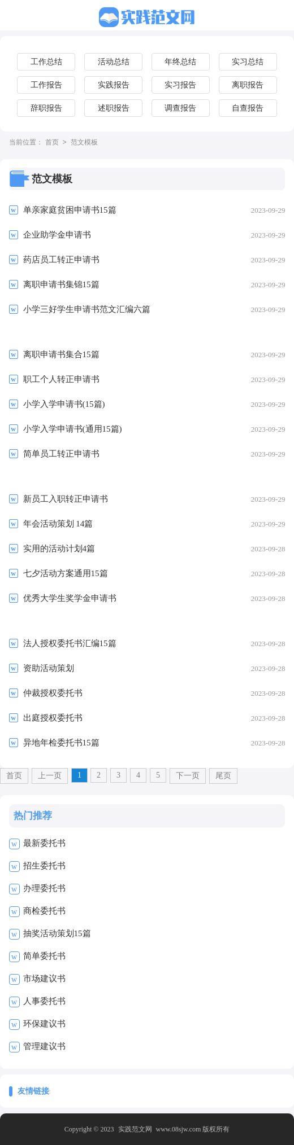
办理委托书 (44, 888)
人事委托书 (44, 1001)
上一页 (50, 775)
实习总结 (247, 62)
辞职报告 (46, 108)
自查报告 (247, 108)
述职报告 (113, 108)
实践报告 (113, 85)
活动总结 (113, 62)
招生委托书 (44, 865)
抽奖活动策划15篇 (57, 933)
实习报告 (180, 85)
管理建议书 (44, 1046)
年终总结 (180, 62)
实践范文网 (135, 1129)
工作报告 (46, 85)
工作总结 (46, 62)
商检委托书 (44, 910)
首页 (52, 143)
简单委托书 (44, 955)
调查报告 (180, 108)
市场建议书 (44, 978)
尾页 (223, 775)
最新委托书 (44, 843)
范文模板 (84, 143)
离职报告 (247, 85)
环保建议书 (44, 1023)
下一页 (188, 775)
